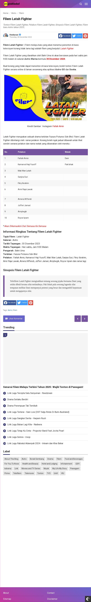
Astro (10, 310)
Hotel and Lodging (49, 464)
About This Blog (11, 459)
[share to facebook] (64, 35)
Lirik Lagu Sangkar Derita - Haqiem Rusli (26, 418)
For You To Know (12, 464)
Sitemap (7, 599)
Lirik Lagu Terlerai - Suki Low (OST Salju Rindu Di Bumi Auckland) (38, 412)
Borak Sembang (37, 459)
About (6, 593)
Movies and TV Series (31, 468)
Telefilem (17, 473)
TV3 (48, 473)
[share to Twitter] (77, 35)
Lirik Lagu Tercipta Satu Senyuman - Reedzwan (29, 393)
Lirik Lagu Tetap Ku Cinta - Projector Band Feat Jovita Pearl (35, 430)
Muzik (46, 468)
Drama (50, 459)
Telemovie (29, 473)
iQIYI (77, 464)
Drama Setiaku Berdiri (17, 399)
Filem (15, 310)
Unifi (56, 473)
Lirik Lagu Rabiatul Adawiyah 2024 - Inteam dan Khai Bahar (35, 443)
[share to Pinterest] (85, 35)
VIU (62, 473)
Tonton (40, 473)
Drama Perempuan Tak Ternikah (22, 405)
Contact (50, 593)
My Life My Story (59, 468)
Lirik (16, 468)
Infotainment (66, 464)
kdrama (8, 468)
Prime (7, 473)
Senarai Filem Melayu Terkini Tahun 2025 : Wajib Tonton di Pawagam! (43, 387)
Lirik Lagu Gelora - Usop (18, 437)
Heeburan (15, 35)
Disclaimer (52, 599)
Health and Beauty (30, 464)
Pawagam (74, 468)
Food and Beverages (74, 459)
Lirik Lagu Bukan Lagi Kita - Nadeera (24, 424)
